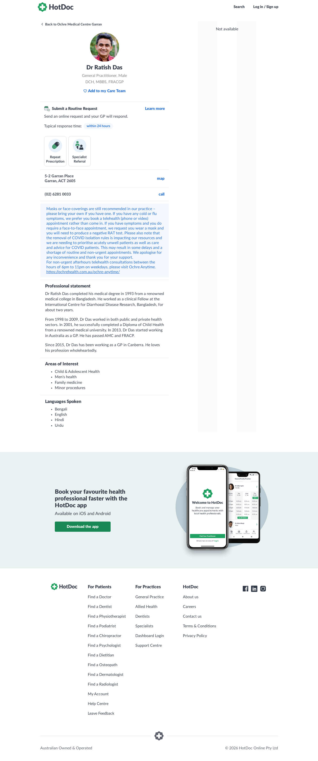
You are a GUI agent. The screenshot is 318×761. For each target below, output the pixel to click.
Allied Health (146, 607)
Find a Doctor (99, 597)
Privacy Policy (195, 636)
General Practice (149, 597)
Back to (71, 24)
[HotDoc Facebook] (245, 589)
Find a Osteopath (102, 665)
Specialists (144, 626)
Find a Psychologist (104, 645)
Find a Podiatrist (102, 626)
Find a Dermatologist (105, 675)
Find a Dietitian (101, 655)
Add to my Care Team (104, 91)
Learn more (155, 109)
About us (190, 597)
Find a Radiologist (103, 684)
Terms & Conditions (199, 626)
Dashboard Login (149, 636)
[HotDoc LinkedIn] (254, 589)
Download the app (82, 527)
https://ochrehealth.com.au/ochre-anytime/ (83, 272)
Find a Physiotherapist (107, 616)
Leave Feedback (101, 713)
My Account (98, 694)
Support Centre (148, 645)
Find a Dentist (100, 607)
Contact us (192, 616)
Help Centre (98, 704)
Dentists (142, 616)
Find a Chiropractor (104, 636)
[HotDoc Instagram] (263, 589)
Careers (189, 607)
